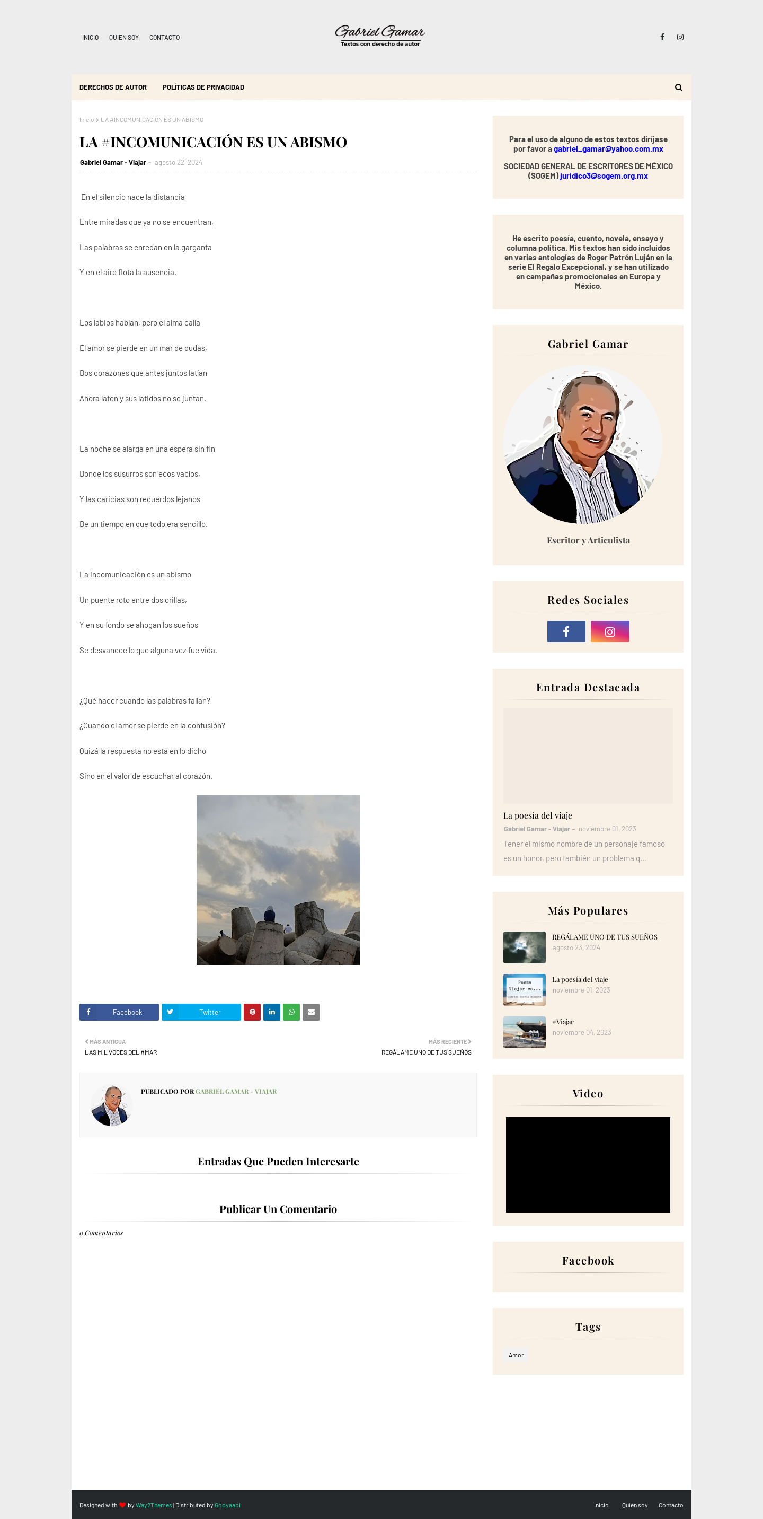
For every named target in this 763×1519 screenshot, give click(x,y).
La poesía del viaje (537, 815)
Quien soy (124, 37)
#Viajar (563, 1021)
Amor (516, 1354)
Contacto (164, 37)
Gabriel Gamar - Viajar (113, 162)
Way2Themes (154, 1504)
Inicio (90, 37)
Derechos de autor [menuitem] (113, 87)
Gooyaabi (228, 1504)
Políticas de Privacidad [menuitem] (203, 87)
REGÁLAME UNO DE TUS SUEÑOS (605, 936)
